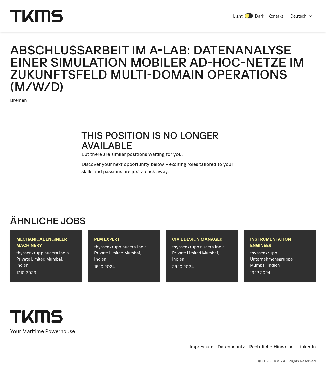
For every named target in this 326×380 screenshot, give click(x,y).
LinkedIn (306, 346)
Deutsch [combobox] (301, 16)
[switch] (249, 15)
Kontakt (275, 16)
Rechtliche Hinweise (271, 346)
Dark (259, 16)
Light (238, 16)
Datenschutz (231, 346)
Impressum (201, 346)
